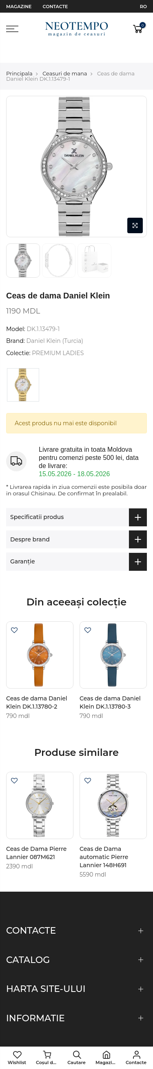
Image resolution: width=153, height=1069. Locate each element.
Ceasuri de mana (64, 56)
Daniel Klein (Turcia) (54, 323)
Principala (19, 56)
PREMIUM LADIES (58, 335)
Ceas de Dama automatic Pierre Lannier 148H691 (104, 839)
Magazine (18, 6)
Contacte (55, 6)
